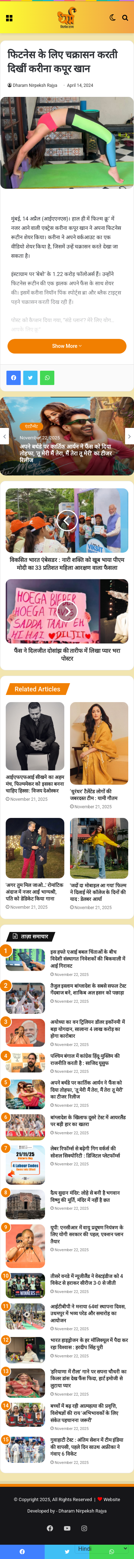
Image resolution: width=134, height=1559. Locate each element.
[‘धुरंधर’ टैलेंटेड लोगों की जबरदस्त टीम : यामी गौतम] (99, 743)
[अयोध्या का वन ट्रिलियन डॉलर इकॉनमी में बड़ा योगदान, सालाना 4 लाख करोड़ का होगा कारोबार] (25, 1032)
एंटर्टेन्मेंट (31, 426)
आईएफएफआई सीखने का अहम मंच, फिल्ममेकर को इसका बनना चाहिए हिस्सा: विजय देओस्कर (35, 784)
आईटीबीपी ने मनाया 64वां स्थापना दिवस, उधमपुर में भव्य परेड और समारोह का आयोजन (88, 1313)
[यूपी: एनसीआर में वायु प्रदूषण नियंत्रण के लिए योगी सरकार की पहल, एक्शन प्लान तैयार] (25, 1246)
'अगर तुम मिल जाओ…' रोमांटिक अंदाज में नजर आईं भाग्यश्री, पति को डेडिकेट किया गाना (34, 892)
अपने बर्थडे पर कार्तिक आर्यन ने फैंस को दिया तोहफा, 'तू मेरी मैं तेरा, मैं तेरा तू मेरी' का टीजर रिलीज (66, 453)
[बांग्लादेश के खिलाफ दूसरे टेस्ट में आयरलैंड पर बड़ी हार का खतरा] (25, 1127)
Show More (67, 346)
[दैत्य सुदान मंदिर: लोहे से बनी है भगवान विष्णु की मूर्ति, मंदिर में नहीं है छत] (25, 1204)
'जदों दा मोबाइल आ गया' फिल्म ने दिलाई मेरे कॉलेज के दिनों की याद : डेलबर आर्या (98, 892)
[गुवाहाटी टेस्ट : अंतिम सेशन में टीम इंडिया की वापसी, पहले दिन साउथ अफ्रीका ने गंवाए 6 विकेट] (25, 1450)
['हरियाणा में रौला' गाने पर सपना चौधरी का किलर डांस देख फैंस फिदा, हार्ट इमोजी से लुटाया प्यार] (25, 1383)
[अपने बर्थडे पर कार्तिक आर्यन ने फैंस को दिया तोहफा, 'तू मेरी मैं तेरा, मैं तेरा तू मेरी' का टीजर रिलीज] (25, 1094)
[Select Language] (102, 1548)
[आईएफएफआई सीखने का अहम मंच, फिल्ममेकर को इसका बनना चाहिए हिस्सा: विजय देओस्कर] (35, 736)
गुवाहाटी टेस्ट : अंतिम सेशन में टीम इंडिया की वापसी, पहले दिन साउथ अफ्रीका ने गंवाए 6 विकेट (86, 1447)
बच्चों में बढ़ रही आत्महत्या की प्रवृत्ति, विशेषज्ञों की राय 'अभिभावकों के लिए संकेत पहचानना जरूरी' (84, 1413)
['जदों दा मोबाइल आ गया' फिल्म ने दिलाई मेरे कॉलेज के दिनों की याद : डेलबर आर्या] (99, 848)
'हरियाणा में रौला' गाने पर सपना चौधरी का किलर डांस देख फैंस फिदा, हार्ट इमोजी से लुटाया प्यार (88, 1378)
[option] (67, 436)
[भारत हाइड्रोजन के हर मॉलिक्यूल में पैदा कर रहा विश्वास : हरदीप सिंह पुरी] (25, 1350)
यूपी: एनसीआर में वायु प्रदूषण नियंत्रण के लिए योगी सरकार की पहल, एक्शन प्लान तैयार (86, 1234)
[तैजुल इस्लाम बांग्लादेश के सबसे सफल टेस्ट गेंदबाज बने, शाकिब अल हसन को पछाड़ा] (25, 998)
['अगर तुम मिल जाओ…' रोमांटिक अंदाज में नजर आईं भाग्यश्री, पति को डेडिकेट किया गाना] (35, 848)
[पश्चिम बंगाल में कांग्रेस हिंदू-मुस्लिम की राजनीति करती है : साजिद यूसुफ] (25, 1062)
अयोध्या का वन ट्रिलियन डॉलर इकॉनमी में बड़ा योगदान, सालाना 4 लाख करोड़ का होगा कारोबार (87, 1029)
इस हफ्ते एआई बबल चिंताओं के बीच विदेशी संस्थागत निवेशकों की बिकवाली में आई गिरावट (87, 959)
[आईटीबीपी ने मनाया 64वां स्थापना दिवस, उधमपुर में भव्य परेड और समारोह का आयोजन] (25, 1316)
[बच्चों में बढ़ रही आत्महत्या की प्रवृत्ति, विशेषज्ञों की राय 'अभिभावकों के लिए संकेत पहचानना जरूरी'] (25, 1415)
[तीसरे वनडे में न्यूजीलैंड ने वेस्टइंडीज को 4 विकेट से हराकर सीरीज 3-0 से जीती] (25, 1285)
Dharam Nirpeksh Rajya (35, 85)
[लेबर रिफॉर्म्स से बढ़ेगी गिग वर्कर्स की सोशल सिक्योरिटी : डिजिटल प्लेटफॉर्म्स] (25, 1165)
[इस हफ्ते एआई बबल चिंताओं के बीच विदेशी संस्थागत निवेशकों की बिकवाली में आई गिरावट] (25, 960)
